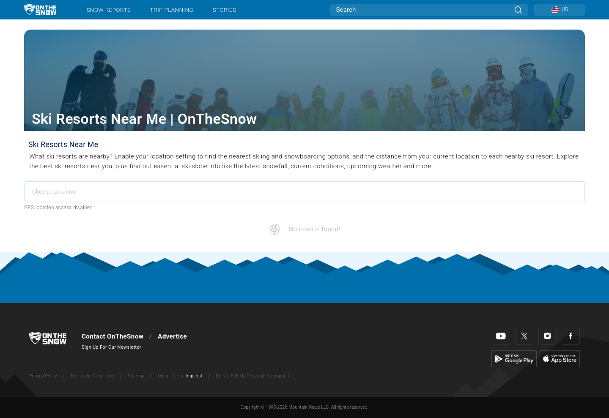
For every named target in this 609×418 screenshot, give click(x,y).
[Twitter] (524, 336)
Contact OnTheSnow (112, 336)
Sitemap (136, 376)
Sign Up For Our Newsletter (111, 347)
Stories (224, 9)
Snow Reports (109, 9)
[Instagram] (547, 336)
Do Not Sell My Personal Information (252, 376)
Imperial (194, 376)
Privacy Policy (43, 376)
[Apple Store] (560, 358)
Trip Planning (171, 9)
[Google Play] (514, 358)
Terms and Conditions (92, 376)
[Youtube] (501, 336)
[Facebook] (571, 336)
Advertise (172, 336)
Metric (178, 376)
